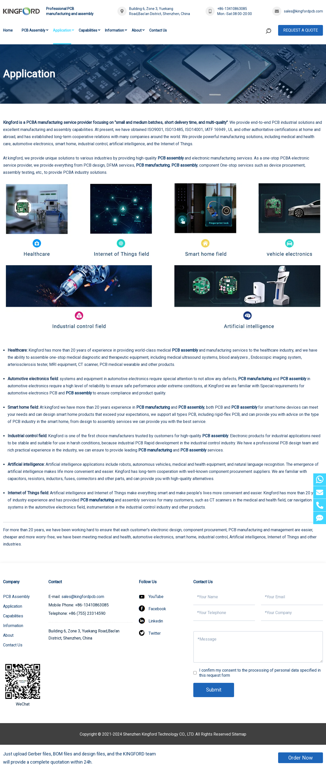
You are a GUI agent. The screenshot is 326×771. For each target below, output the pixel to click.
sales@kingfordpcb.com (303, 11)
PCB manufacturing (153, 165)
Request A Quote (300, 30)
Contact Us (158, 30)
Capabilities (88, 30)
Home (8, 30)
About (137, 30)
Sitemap (239, 734)
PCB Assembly (33, 30)
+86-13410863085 (232, 9)
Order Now (300, 758)
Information (114, 30)
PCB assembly (171, 158)
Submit (214, 690)
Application (62, 30)
